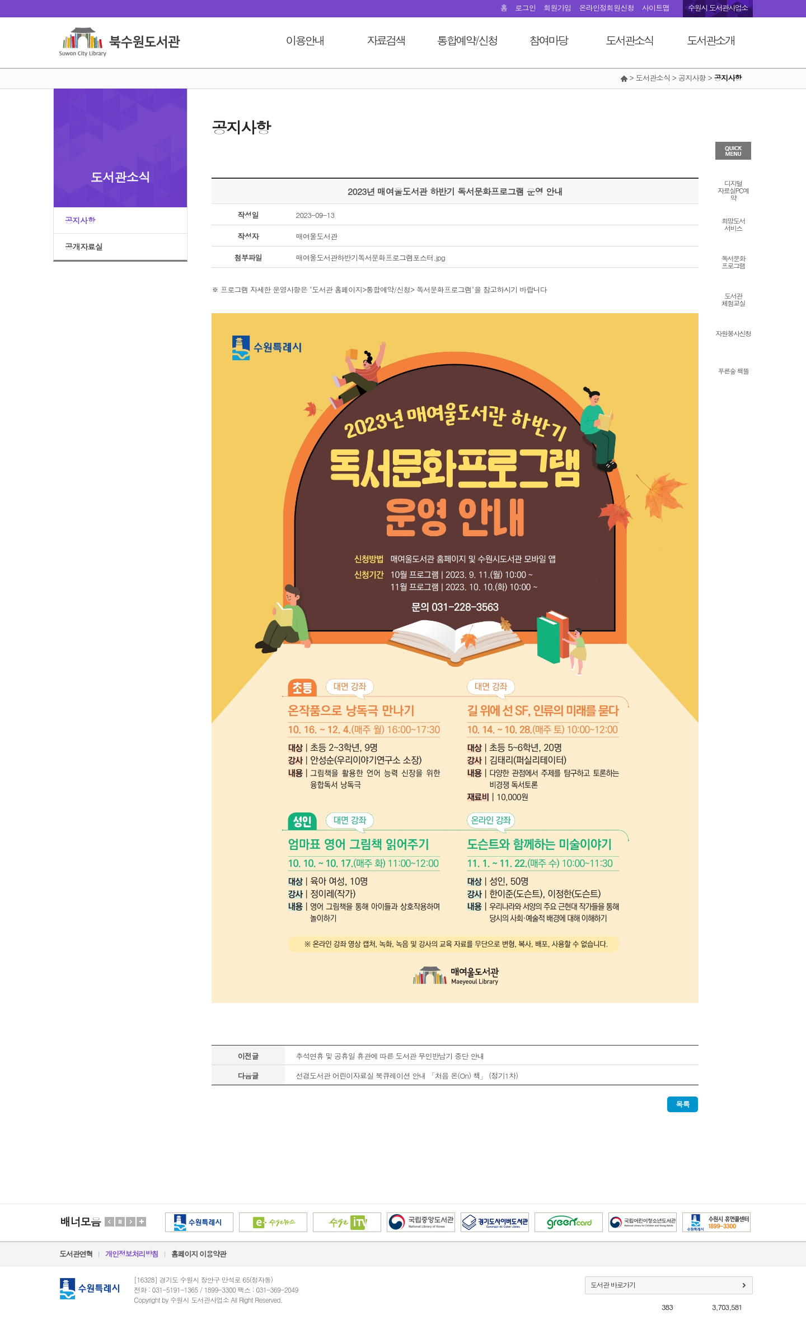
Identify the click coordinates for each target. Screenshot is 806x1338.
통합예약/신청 (467, 40)
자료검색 (386, 40)
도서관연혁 (75, 1253)
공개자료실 (84, 246)
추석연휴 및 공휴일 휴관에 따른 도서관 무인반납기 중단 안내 (390, 1056)
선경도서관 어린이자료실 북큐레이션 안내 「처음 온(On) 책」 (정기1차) (407, 1075)
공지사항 (80, 220)
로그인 (525, 7)
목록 (683, 1104)
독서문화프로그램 (733, 261)
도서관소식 (629, 40)
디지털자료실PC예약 (733, 189)
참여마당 (548, 40)
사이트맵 (655, 7)
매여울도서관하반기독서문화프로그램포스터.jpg (371, 257)
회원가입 (557, 7)
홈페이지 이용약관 (198, 1253)
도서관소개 (710, 40)
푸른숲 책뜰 (733, 370)
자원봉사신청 (733, 332)
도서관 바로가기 (613, 1284)
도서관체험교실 (733, 298)
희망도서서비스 (733, 223)
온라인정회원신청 (606, 7)
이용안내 (305, 40)
